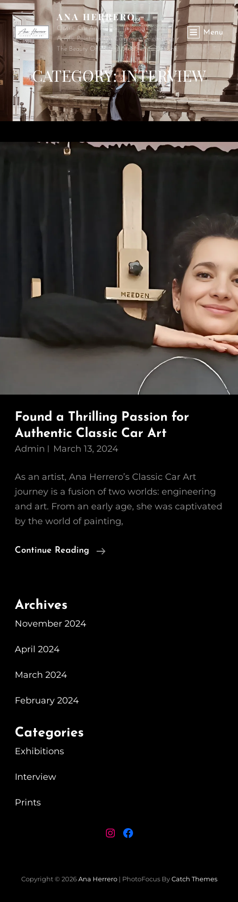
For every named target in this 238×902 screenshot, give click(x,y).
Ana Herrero (96, 17)
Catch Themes (194, 879)
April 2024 (37, 649)
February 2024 (47, 700)
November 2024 (50, 623)
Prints (28, 802)
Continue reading (60, 550)
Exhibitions (39, 751)
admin (30, 448)
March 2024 (41, 674)
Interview (35, 776)
